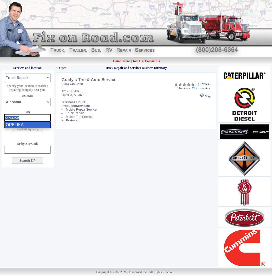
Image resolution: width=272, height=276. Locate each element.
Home (117, 61)
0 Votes (204, 84)
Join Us (138, 61)
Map (205, 96)
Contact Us (152, 61)
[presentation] (27, 118)
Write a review (201, 88)
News (127, 61)
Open (62, 68)
